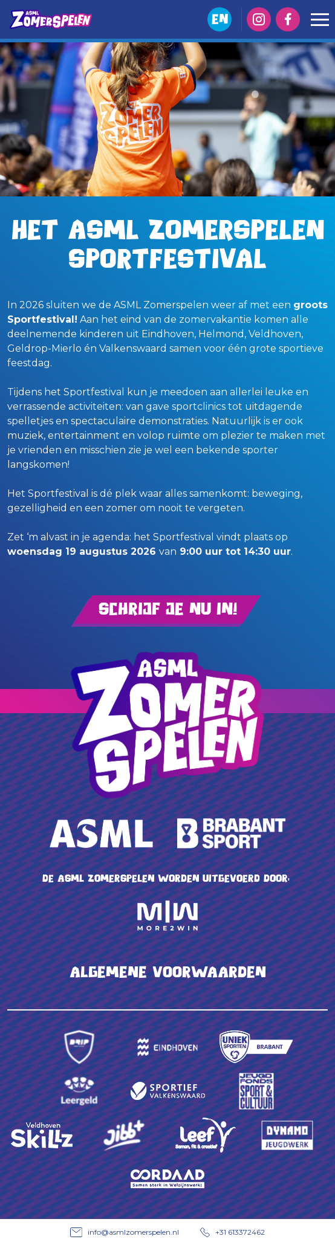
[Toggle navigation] (320, 19)
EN (220, 19)
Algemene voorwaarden (168, 972)
